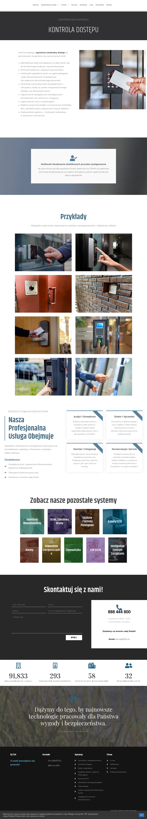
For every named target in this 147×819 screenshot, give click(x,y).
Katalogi (74, 5)
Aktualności (100, 5)
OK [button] (141, 815)
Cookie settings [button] (130, 815)
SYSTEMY (65, 5)
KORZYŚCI (36, 5)
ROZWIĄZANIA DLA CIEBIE (50, 5)
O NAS (91, 5)
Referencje (83, 5)
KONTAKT (109, 5)
